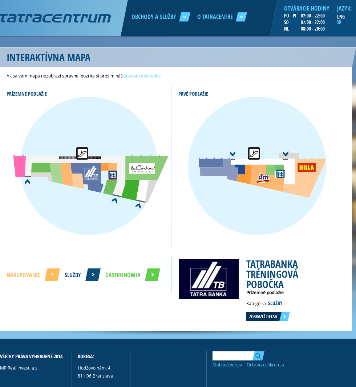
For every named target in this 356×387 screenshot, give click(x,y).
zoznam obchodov (142, 76)
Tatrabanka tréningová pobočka (272, 274)
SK (339, 22)
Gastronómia (123, 275)
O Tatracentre (222, 17)
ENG (341, 16)
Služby (73, 275)
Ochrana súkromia (265, 364)
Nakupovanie (23, 275)
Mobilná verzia (227, 364)
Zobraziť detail (263, 317)
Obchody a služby (161, 17)
